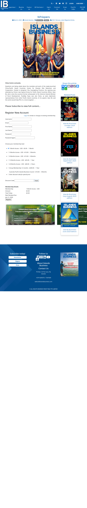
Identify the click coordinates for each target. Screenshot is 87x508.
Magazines (11, 7)
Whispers (46, 20)
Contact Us (57, 8)
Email (7, 123)
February (57, 20)
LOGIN (71, 3)
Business (21, 8)
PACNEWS (82, 8)
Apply (36, 180)
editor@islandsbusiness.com (43, 281)
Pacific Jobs (73, 8)
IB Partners (38, 7)
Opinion (49, 8)
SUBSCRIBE (79, 3)
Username (8, 119)
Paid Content (40, 20)
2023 (53, 20)
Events (65, 8)
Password (8, 134)
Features (29, 8)
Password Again (10, 138)
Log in (26, 115)
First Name (8, 126)
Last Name (8, 130)
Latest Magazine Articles (67, 20)
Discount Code (9, 180)
